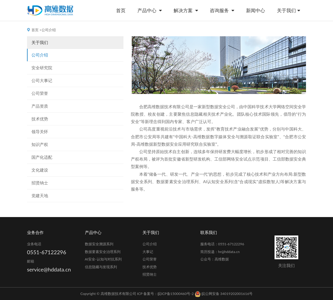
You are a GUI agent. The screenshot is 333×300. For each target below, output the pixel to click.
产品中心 (149, 10)
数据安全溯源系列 (99, 244)
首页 (121, 10)
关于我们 (288, 10)
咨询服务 (222, 10)
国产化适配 (41, 157)
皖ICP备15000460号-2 (176, 293)
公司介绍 (39, 54)
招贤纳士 (39, 182)
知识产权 (39, 144)
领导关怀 (39, 131)
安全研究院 (41, 67)
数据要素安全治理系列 (102, 251)
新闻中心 (255, 10)
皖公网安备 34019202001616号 (224, 293)
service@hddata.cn (49, 269)
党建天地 (39, 195)
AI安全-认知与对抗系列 (103, 259)
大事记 (147, 251)
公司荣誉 (39, 93)
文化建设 (39, 169)
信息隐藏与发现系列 (101, 267)
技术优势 (39, 118)
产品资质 (39, 106)
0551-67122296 (46, 252)
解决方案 (186, 10)
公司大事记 (41, 80)
